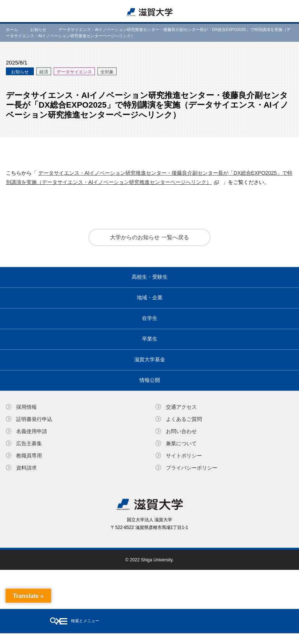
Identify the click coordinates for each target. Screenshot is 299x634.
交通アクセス (181, 407)
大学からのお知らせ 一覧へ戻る (149, 237)
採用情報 (26, 407)
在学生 (149, 318)
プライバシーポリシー (191, 468)
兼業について (181, 443)
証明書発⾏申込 (34, 419)
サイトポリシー (184, 456)
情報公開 (149, 380)
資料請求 (26, 468)
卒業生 (149, 339)
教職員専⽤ (29, 456)
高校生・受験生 (150, 277)
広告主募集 (29, 443)
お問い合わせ (181, 431)
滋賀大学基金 (149, 359)
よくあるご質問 (184, 419)
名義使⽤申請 (31, 431)
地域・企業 (150, 297)
